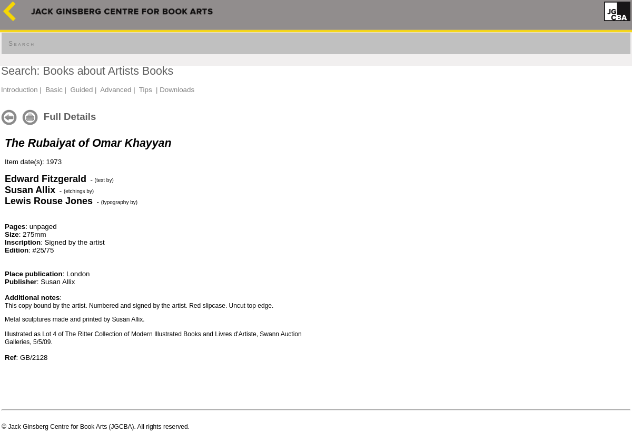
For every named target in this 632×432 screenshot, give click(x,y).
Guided (81, 90)
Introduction (19, 90)
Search (21, 43)
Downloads (177, 90)
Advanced (115, 90)
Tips (145, 90)
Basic (54, 90)
